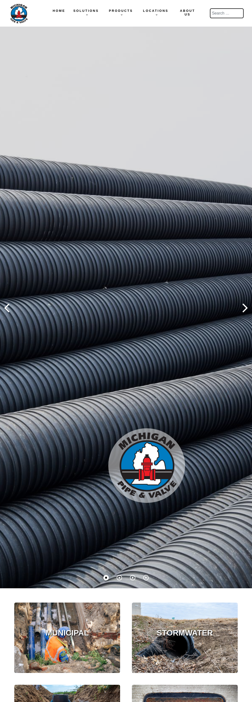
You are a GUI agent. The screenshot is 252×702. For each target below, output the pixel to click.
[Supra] (147, 463)
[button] (245, 307)
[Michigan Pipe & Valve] (19, 12)
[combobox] (227, 13)
